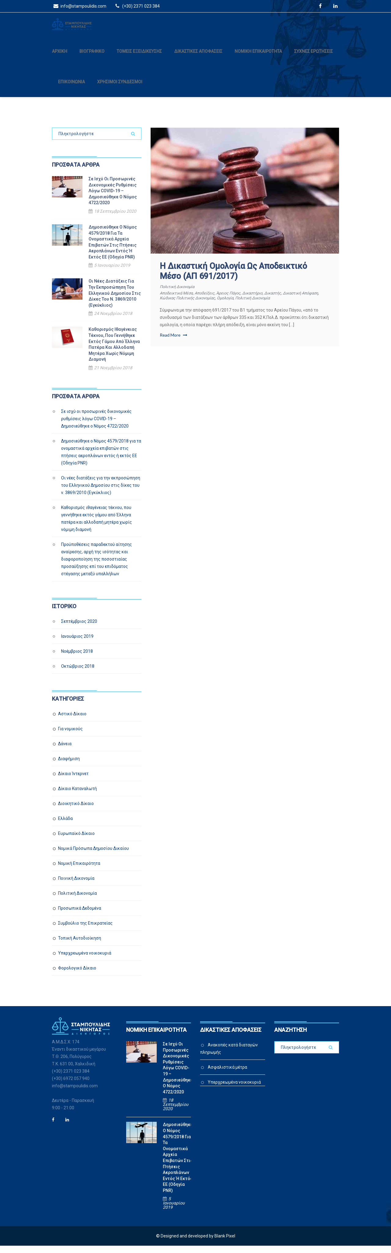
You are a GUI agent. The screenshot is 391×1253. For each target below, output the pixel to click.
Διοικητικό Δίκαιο (76, 810)
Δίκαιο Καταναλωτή (77, 795)
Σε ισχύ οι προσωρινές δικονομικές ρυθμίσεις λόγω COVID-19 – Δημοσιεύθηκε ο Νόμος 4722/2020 (113, 197)
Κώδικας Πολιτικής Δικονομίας (211, 304)
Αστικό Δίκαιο (72, 720)
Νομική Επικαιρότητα (79, 870)
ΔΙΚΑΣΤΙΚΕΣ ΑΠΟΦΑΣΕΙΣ (198, 58)
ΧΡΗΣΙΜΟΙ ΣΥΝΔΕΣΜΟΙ (119, 88)
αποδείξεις (210, 300)
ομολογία (253, 304)
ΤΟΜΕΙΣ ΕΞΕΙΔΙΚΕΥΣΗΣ (139, 58)
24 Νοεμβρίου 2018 (113, 320)
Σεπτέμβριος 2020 (79, 628)
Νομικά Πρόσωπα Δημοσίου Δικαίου (93, 855)
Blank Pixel (224, 1243)
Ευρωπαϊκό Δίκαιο (76, 840)
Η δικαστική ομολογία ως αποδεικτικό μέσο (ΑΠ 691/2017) (233, 278)
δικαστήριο (263, 300)
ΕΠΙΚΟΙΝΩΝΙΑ (71, 88)
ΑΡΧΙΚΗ (59, 58)
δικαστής (286, 300)
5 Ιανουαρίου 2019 (112, 272)
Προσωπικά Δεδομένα (79, 915)
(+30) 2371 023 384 (137, 5)
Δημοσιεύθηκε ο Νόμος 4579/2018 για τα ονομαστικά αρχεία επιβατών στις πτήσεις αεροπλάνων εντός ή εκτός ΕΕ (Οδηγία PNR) (113, 249)
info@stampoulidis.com (79, 5)
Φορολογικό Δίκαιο (77, 975)
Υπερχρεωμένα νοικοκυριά (84, 960)
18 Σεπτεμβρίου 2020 (115, 218)
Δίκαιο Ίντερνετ (73, 780)
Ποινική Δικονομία (76, 885)
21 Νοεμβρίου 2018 (113, 374)
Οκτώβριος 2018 (77, 673)
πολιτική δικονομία (285, 304)
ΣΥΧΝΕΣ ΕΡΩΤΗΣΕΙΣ (313, 58)
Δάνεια (64, 750)
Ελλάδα (65, 825)
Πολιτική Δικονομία (179, 293)
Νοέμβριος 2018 (77, 658)
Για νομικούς (70, 735)
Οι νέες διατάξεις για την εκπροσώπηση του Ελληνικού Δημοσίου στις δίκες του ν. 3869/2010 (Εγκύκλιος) (115, 300)
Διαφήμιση (69, 765)
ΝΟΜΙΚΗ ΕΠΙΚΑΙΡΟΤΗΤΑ (258, 58)
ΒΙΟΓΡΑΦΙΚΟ (91, 58)
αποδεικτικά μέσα (178, 300)
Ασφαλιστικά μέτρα (227, 1074)
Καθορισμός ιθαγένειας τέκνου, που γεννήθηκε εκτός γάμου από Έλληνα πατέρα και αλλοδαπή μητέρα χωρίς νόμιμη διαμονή (114, 351)
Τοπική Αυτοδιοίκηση (79, 945)
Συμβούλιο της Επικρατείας (85, 930)
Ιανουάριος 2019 (77, 643)
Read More (173, 342)
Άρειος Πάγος (236, 300)
